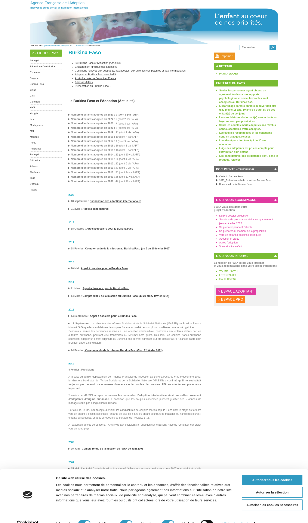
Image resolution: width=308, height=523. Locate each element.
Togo (32, 178)
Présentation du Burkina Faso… (93, 86)
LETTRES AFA (227, 275)
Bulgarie (34, 78)
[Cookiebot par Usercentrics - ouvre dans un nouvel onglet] (27, 514)
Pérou (33, 142)
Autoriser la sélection (272, 483)
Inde (32, 119)
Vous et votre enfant (230, 246)
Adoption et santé (229, 238)
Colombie (35, 101)
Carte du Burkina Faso (231, 176)
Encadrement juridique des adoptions (96, 66)
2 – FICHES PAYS (79, 46)
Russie (33, 189)
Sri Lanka (35, 160)
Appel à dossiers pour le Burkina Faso (104, 268)
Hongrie (34, 113)
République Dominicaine (42, 66)
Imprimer (226, 56)
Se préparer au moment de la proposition (242, 231)
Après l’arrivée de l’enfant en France (95, 78)
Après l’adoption (228, 242)
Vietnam (34, 184)
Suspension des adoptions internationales (115, 201)
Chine (33, 90)
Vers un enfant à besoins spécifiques (240, 234)
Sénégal (34, 60)
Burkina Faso (37, 84)
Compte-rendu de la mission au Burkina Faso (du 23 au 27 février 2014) (126, 295)
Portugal (34, 154)
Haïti (32, 107)
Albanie (34, 166)
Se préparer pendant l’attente (235, 227)
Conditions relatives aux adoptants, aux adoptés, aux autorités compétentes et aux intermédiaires (130, 70)
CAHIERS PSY (228, 279)
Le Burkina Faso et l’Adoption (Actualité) (98, 63)
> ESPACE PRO (230, 299)
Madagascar (36, 125)
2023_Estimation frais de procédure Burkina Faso (245, 180)
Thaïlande (35, 172)
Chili (32, 95)
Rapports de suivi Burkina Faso (235, 184)
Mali (32, 131)
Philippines (35, 148)
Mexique (34, 137)
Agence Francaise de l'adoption (55, 46)
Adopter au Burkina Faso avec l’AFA (95, 74)
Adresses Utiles (84, 82)
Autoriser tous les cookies (272, 471)
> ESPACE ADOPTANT (236, 291)
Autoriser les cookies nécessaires (272, 496)
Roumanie (35, 72)
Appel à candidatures (96, 208)
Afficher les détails (235, 514)
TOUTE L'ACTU (228, 271)
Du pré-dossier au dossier (234, 215)
